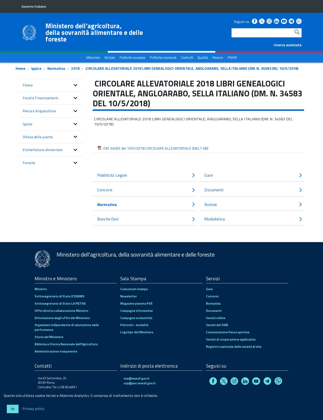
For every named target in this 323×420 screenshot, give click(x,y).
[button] (75, 85)
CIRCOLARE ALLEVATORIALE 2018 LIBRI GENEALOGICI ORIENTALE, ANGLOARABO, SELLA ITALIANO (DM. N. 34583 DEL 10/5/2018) (191, 68)
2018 (75, 68)
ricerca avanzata (288, 45)
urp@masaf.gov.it (137, 378)
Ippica (36, 68)
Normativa (56, 68)
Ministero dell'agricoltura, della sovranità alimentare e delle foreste (94, 32)
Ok (13, 409)
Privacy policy (33, 408)
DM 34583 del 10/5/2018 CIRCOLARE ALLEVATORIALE (152, 148)
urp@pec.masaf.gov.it (140, 383)
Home (20, 68)
